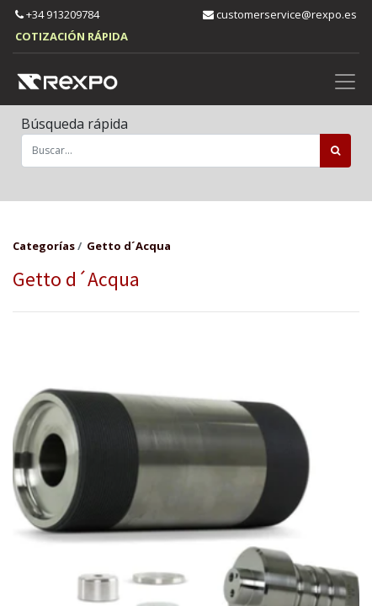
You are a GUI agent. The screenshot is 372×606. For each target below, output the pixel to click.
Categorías (44, 245)
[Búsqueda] (335, 150)
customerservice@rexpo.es (280, 14)
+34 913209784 (57, 14)
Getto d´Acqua (129, 245)
